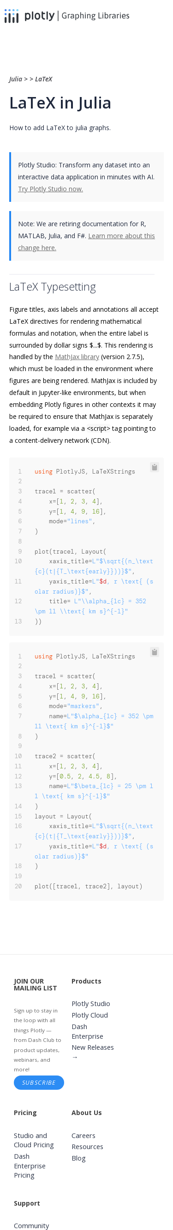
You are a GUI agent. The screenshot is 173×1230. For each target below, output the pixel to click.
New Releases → (93, 1052)
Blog (79, 1158)
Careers (83, 1135)
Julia (16, 78)
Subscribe (39, 1082)
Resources (87, 1146)
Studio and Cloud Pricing (34, 1140)
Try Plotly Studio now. (50, 188)
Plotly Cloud (90, 1015)
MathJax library (77, 356)
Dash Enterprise (87, 1031)
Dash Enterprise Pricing (30, 1165)
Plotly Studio (91, 1003)
